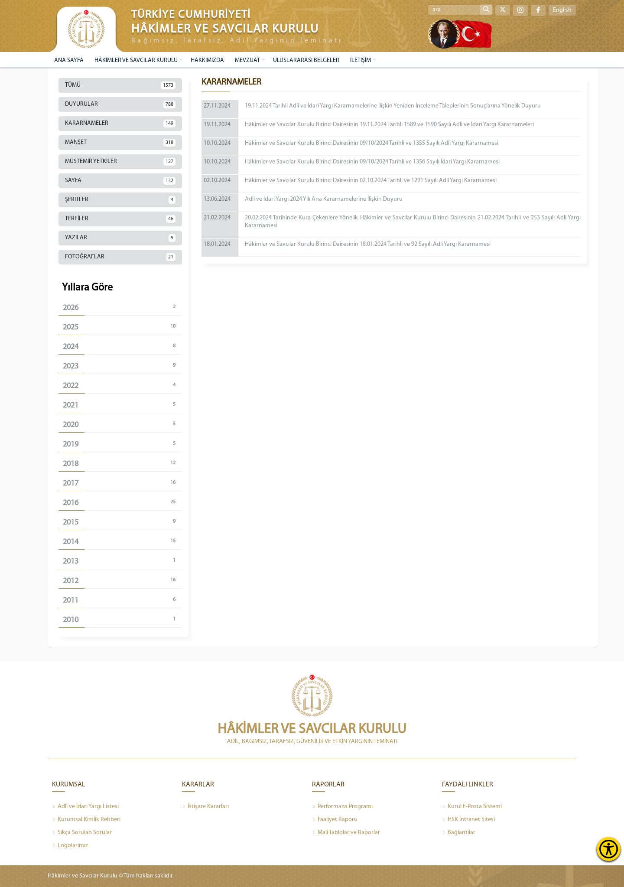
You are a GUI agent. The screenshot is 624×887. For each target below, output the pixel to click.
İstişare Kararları (205, 806)
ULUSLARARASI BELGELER (306, 60)
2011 (122, 600)
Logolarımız (70, 845)
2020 (122, 424)
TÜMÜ (120, 85)
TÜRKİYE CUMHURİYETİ (191, 15)
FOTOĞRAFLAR (120, 257)
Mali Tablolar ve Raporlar (346, 832)
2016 (122, 502)
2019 (122, 444)
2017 (122, 483)
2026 (122, 307)
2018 (122, 463)
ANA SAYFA (69, 60)
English (562, 10)
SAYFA (120, 181)
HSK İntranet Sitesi (468, 819)
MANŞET (120, 143)
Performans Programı (342, 806)
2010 (122, 619)
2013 (122, 561)
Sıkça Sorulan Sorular (82, 832)
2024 (122, 346)
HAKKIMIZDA (207, 60)
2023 (122, 366)
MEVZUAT (247, 60)
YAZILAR (120, 238)
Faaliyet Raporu (335, 819)
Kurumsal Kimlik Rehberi (86, 819)
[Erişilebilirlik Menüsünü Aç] (609, 849)
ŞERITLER (120, 200)
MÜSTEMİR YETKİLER (120, 162)
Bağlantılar (458, 832)
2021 (122, 405)
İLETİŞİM (360, 60)
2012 (122, 580)
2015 (122, 522)
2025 (122, 327)
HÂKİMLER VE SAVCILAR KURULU (136, 60)
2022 (122, 385)
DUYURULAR (120, 104)
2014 (122, 541)
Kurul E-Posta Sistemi (472, 806)
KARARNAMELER (120, 123)
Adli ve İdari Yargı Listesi (85, 806)
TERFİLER (120, 219)
